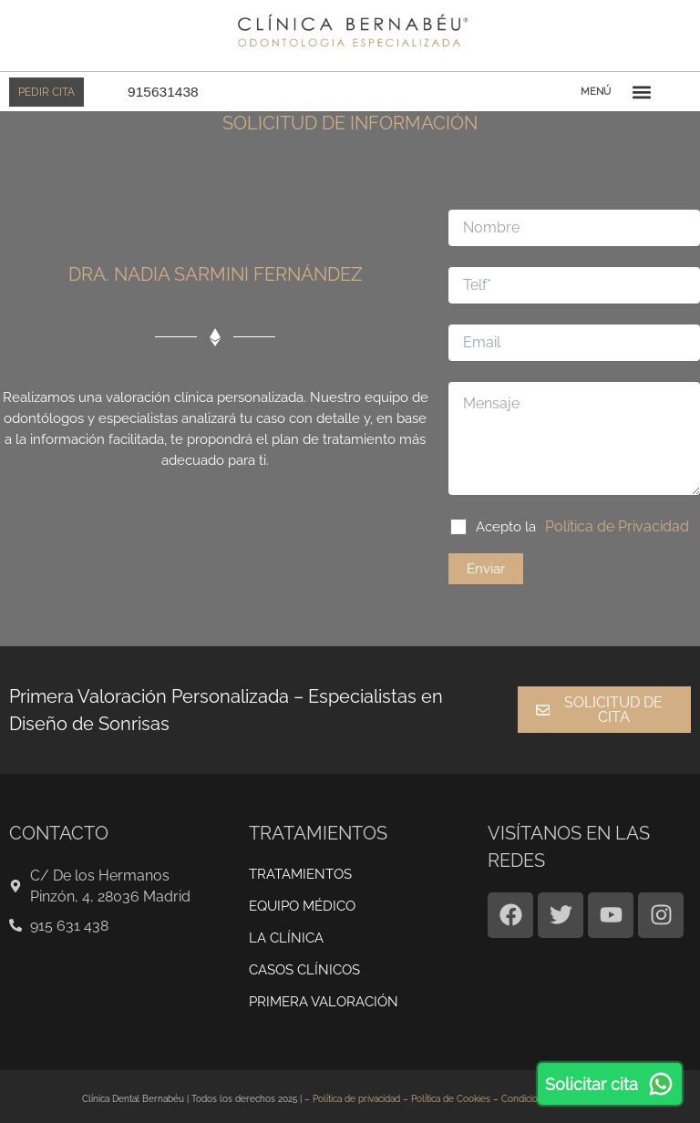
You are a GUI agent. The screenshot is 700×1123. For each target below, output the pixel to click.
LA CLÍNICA (286, 929)
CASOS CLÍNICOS (304, 961)
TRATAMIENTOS (300, 865)
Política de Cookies (450, 1090)
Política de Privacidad (610, 518)
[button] (641, 92)
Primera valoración (323, 992)
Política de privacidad (356, 1090)
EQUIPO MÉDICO (302, 897)
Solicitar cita (609, 1083)
